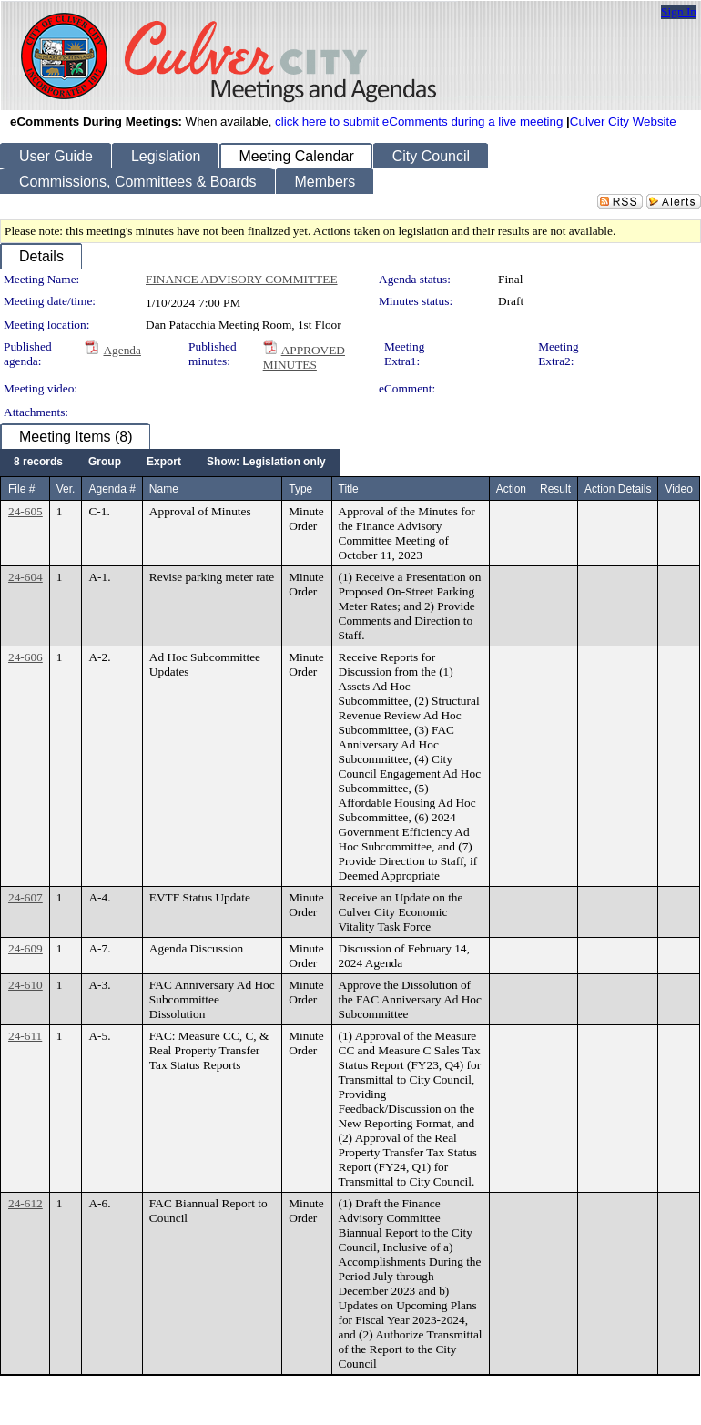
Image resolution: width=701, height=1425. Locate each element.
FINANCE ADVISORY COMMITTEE (242, 279)
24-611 (25, 1036)
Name (163, 489)
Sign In (678, 11)
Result (555, 489)
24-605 (25, 511)
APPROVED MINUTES (304, 357)
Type (300, 489)
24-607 (25, 897)
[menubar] (170, 462)
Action (511, 489)
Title (349, 489)
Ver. (66, 489)
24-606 (25, 657)
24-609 (25, 948)
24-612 (25, 1203)
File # (21, 489)
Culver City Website (623, 121)
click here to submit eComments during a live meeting (419, 121)
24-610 (25, 985)
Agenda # (111, 489)
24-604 (25, 577)
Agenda (121, 350)
